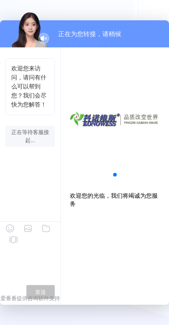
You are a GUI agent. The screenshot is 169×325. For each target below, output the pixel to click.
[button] (115, 174)
